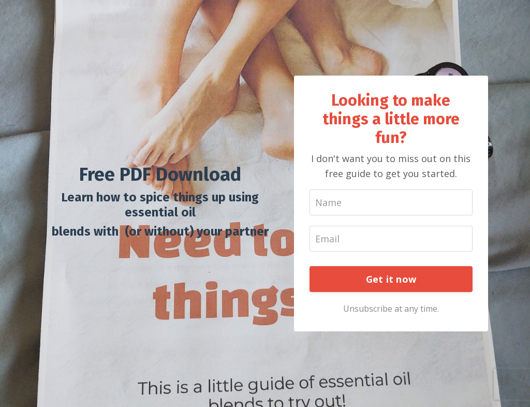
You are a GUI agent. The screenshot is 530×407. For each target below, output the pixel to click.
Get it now (391, 279)
